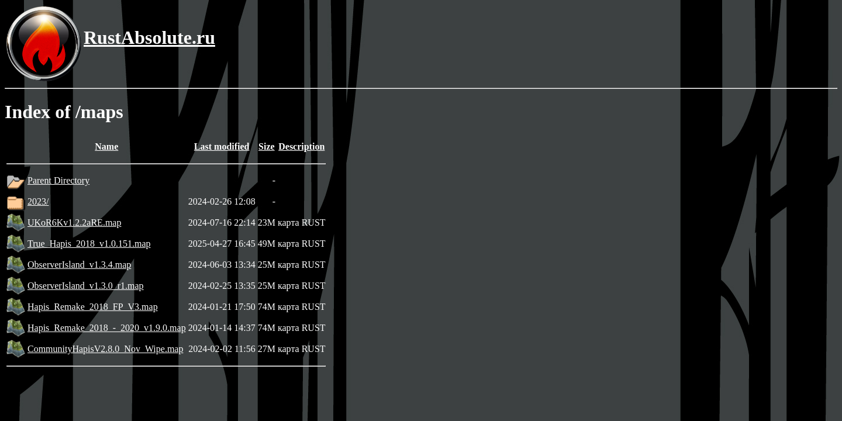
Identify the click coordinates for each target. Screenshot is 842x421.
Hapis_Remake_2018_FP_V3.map (92, 307)
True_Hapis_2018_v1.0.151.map (89, 244)
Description (301, 146)
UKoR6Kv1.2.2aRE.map (74, 222)
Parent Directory (58, 180)
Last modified (222, 146)
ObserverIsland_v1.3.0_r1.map (85, 286)
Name (106, 146)
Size (266, 146)
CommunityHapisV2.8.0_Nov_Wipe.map (105, 349)
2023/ (38, 201)
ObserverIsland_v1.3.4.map (79, 265)
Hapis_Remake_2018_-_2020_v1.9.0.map (106, 328)
